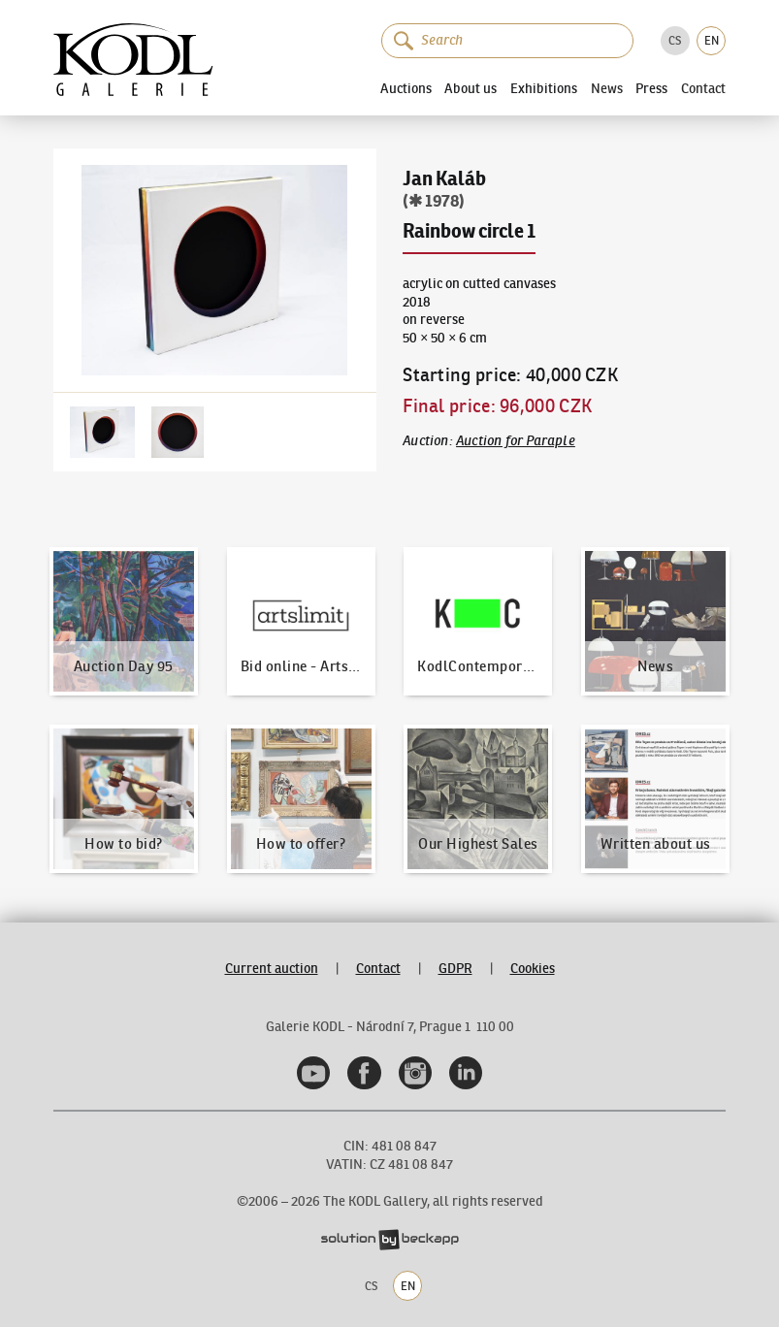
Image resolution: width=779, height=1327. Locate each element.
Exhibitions (543, 88)
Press (651, 88)
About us (470, 88)
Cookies (532, 968)
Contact (703, 89)
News (607, 89)
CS (674, 40)
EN (711, 40)
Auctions (406, 88)
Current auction (271, 968)
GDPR (455, 968)
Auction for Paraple (515, 441)
